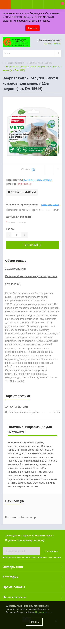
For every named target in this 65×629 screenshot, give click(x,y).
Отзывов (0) (12, 284)
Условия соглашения (27, 558)
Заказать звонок (52, 43)
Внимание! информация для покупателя (31, 276)
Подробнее (40, 612)
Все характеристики (50, 205)
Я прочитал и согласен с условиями (33, 558)
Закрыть (32, 28)
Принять (34, 621)
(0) (33, 169)
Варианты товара (16, 222)
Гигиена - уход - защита (40, 63)
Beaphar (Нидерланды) (37, 180)
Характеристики (15, 268)
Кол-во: (10, 229)
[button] (27, 4)
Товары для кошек (16, 63)
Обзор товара (15, 260)
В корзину (32, 245)
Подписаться (51, 551)
